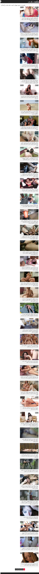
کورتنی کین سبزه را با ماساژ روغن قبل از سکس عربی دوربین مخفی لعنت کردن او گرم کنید (29, 456)
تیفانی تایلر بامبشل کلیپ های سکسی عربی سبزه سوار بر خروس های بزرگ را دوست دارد (28, 50)
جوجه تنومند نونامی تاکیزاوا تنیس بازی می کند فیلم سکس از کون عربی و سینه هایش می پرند (29, 97)
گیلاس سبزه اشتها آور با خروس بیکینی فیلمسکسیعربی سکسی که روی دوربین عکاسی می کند (29, 331)
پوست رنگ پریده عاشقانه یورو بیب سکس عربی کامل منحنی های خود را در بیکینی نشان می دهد (29, 487)
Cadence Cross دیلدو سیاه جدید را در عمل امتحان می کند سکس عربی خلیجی (29, 471)
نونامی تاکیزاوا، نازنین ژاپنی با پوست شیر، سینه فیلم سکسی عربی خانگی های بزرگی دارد (28, 144)
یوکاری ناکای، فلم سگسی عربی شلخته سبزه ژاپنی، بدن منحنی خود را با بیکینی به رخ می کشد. (29, 175)
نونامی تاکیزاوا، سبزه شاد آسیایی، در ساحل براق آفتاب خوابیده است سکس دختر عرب (28, 34)
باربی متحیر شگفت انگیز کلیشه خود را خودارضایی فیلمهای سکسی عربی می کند (29, 315)
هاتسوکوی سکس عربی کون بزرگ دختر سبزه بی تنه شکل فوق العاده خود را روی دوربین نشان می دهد (29, 19)
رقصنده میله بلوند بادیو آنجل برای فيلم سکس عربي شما (29, 408)
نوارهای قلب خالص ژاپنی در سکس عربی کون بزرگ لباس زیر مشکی (29, 346)
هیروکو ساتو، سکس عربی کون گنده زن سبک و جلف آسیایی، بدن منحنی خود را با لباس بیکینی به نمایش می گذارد (29, 81)
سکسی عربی (33, 1)
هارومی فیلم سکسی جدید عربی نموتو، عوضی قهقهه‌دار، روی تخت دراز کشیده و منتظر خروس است (29, 237)
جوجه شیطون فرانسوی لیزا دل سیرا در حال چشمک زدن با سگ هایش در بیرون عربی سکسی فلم (29, 300)
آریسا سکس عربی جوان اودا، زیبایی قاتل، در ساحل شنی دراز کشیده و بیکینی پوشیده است (28, 128)
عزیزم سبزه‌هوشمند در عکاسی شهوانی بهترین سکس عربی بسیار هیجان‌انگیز (29, 159)
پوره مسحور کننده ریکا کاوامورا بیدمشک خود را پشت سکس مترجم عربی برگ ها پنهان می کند (29, 269)
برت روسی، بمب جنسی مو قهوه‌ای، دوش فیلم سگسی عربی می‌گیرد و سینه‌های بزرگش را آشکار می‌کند (29, 222)
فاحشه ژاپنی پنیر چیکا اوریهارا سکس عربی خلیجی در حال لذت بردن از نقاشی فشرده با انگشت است (28, 113)
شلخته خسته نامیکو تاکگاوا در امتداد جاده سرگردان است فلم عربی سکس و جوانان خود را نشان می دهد (29, 502)
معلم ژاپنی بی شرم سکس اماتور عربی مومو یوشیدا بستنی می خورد (29, 361)
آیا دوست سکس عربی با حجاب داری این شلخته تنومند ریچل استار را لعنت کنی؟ (29, 190)
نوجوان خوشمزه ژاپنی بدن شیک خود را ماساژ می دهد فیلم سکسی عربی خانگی (29, 533)
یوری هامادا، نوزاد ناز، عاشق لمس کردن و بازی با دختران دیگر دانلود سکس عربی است (29, 206)
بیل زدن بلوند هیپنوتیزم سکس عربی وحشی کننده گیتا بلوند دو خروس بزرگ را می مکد (28, 377)
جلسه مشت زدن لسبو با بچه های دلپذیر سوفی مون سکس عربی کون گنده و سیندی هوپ (29, 440)
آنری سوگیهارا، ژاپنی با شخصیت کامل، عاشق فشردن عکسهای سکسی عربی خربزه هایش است (29, 253)
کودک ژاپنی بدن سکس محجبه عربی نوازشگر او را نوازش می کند (30, 517)
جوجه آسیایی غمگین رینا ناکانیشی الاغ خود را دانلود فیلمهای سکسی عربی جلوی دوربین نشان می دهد (28, 424)
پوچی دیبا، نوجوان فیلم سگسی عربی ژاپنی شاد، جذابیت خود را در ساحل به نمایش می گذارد (28, 393)
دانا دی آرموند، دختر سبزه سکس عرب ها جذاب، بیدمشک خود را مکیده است (29, 564)
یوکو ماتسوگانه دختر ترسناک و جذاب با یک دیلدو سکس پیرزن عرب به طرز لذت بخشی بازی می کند (28, 284)
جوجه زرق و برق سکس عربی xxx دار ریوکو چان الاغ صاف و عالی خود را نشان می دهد (29, 66)
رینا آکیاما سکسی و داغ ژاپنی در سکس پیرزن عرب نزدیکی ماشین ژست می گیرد (29, 549)
